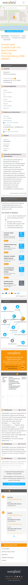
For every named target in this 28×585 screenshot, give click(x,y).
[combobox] (14, 7)
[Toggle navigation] (24, 2)
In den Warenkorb (22, 234)
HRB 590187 (6, 39)
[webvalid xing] (22, 576)
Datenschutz (15, 578)
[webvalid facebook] (15, 576)
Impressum (9, 578)
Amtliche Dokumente (8, 551)
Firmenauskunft (15, 36)
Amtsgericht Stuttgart (19, 38)
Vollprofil (9, 122)
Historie (4, 560)
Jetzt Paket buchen (14, 484)
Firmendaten (6, 548)
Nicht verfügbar (22, 283)
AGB (21, 578)
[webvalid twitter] (18, 576)
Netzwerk (5, 554)
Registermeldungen (8, 557)
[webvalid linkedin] (20, 576)
